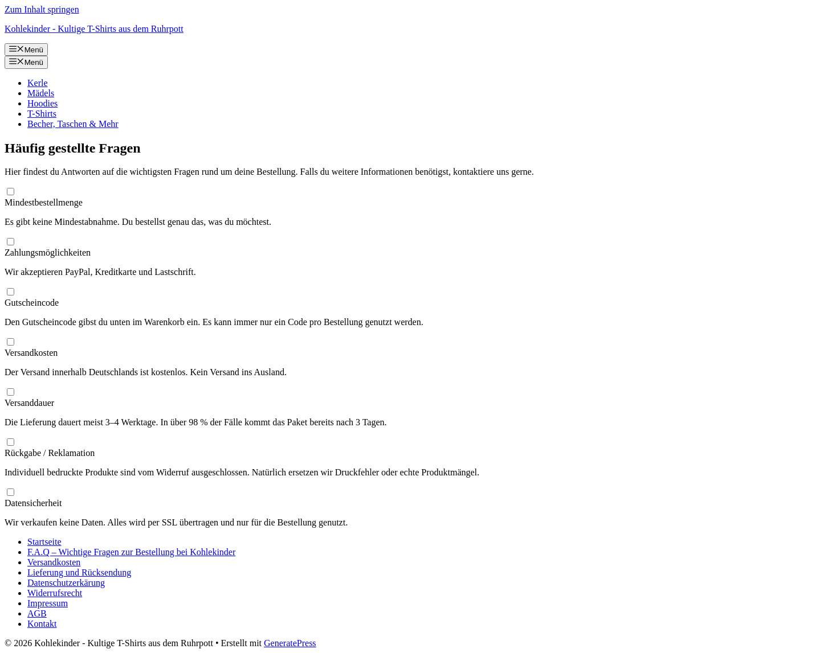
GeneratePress (290, 643)
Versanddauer (29, 403)
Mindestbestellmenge (44, 202)
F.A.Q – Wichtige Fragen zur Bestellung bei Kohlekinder (131, 552)
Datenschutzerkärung (66, 583)
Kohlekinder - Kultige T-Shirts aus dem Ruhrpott (94, 29)
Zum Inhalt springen (42, 9)
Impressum (47, 603)
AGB (37, 613)
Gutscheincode (32, 302)
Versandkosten (31, 353)
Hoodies (42, 103)
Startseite (44, 542)
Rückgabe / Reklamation (50, 453)
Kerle (37, 83)
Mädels (40, 93)
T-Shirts (41, 113)
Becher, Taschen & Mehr (73, 124)
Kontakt (42, 624)
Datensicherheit (33, 503)
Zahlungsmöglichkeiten (48, 252)
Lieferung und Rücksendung (79, 572)
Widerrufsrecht (54, 593)
